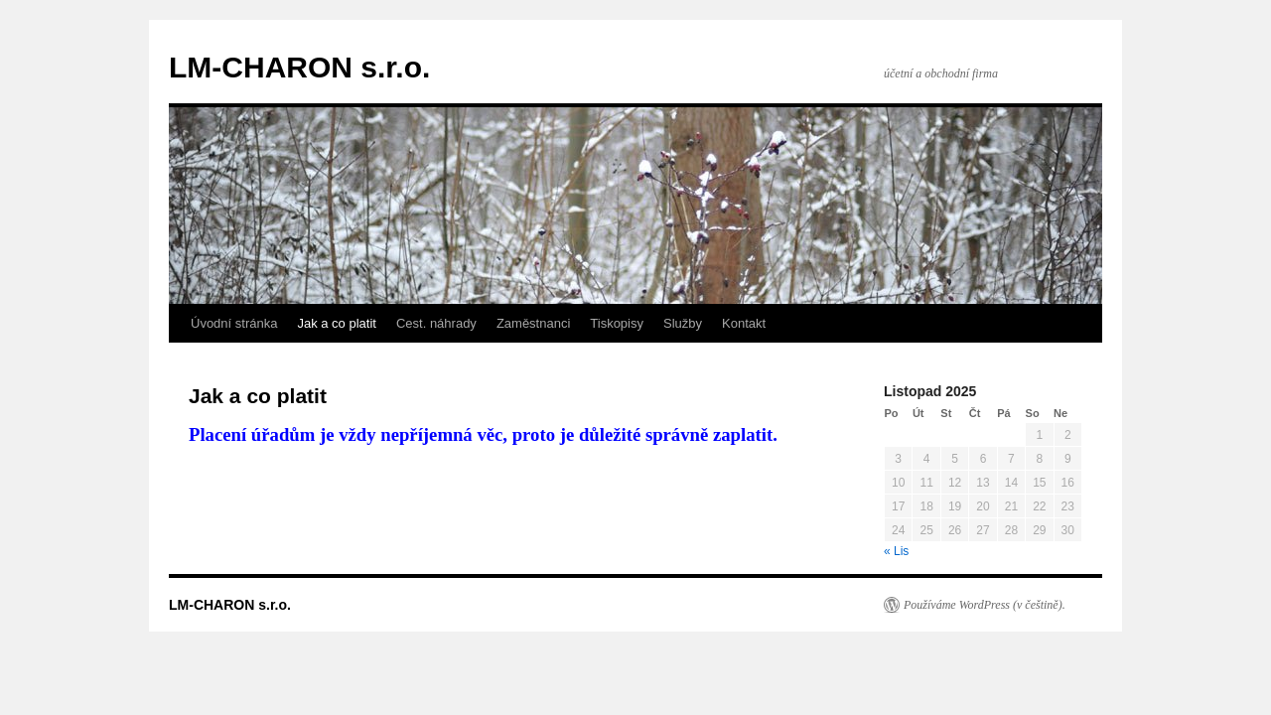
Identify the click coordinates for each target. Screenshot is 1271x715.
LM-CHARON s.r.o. (299, 67)
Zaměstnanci (533, 323)
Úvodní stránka (234, 323)
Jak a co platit (336, 323)
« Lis (896, 551)
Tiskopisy (616, 323)
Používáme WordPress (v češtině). (984, 605)
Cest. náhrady (436, 323)
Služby (682, 323)
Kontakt (744, 323)
